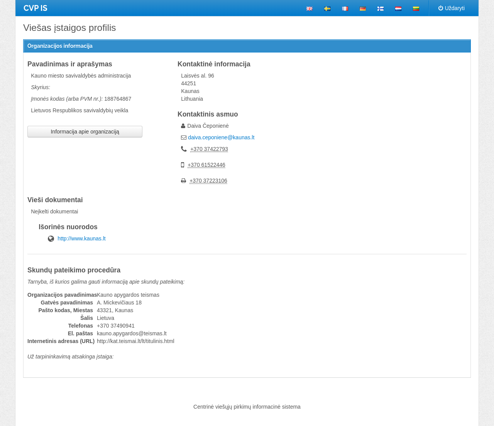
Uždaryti (451, 8)
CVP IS (35, 8)
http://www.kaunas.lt (82, 238)
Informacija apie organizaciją (85, 131)
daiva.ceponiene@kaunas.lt (221, 137)
